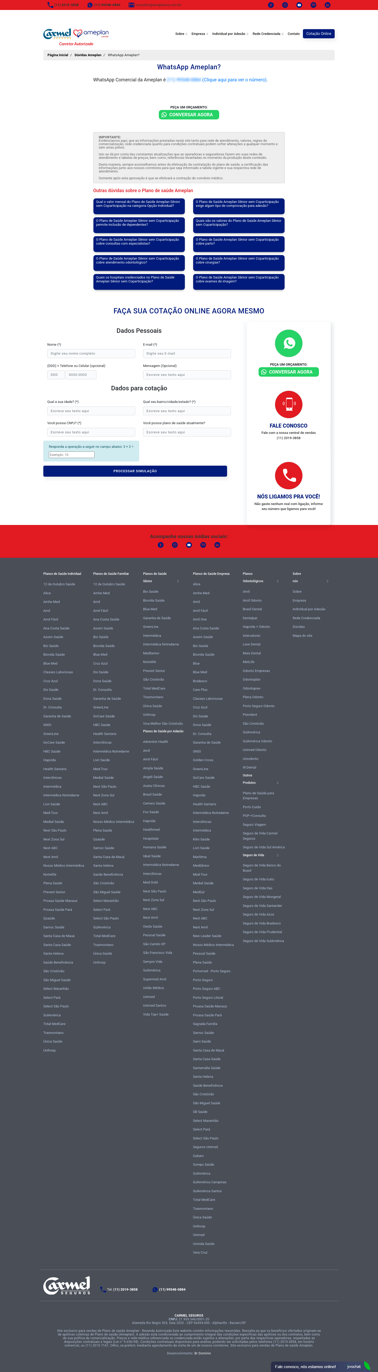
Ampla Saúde (153, 768)
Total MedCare (54, 1024)
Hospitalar (151, 838)
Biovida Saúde (54, 654)
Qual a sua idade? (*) (63, 402)
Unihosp (49, 1050)
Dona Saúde (52, 699)
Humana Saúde (154, 847)
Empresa (198, 34)
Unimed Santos (154, 1005)
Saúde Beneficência (58, 962)
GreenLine (51, 734)
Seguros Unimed (205, 1147)
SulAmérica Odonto (257, 741)
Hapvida (49, 760)
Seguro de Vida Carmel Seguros (260, 835)
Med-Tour (50, 813)
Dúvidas (299, 627)
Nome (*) (54, 344)
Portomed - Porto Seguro (211, 971)
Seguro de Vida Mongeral (262, 897)
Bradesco (200, 681)
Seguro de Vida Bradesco (262, 923)
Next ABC (50, 848)
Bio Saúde (51, 646)
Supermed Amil (154, 979)
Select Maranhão (56, 989)
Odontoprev (251, 688)
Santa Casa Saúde (57, 945)
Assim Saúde (53, 637)
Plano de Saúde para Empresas (258, 795)
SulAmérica (52, 1015)
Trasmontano (53, 1033)
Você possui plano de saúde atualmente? (174, 423)
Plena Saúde (52, 883)
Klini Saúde (201, 839)
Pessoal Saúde (154, 935)
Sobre (179, 34)
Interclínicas (52, 778)
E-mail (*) (150, 344)
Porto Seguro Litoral (208, 998)
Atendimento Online (320, 1367)
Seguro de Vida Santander (262, 906)
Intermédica (52, 786)
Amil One (200, 619)
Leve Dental (251, 644)
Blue (196, 663)
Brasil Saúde (152, 794)
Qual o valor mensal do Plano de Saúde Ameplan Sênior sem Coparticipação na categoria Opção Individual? (138, 204)
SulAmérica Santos (207, 1191)
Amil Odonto (252, 600)
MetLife (248, 662)
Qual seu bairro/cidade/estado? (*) (169, 402)
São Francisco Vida (157, 953)
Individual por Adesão (228, 34)
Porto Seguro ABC (206, 989)
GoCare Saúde (54, 742)
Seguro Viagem (254, 825)
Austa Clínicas (154, 786)
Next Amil (50, 857)
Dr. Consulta (52, 707)
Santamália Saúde (206, 1068)
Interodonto (251, 636)
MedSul (198, 892)
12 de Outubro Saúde (59, 584)
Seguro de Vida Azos (258, 914)
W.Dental (249, 767)
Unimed (149, 997)
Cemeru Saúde (154, 803)
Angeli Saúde (153, 777)
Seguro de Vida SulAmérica (263, 941)
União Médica (153, 988)
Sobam (198, 1156)
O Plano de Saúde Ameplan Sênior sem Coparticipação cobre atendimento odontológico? (137, 260)
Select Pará (51, 998)
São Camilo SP (154, 944)
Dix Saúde (51, 690)
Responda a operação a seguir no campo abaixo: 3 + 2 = (91, 447)
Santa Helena (53, 953)
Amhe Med (51, 602)
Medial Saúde (53, 822)
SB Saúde (200, 1112)
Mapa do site (302, 636)
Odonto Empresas (256, 671)
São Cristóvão (53, 971)
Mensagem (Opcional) (160, 366)
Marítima (200, 857)
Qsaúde (49, 918)
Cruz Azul (50, 681)
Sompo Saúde (203, 1164)
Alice (47, 593)
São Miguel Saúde (57, 980)
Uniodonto (251, 759)
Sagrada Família (205, 1024)
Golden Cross (203, 760)
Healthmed (151, 830)
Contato (294, 34)
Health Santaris (55, 769)
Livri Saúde (51, 804)
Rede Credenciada (267, 34)
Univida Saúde (203, 1244)
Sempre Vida (152, 962)
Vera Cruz (200, 1252)
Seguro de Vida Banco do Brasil (262, 867)
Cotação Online (318, 33)
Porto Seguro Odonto (259, 706)
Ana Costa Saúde (56, 628)
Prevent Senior (54, 892)
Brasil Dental (252, 609)
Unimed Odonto (254, 750)
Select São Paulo (56, 1006)
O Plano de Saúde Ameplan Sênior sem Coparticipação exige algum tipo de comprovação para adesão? (237, 204)
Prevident (250, 715)
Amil (46, 611)
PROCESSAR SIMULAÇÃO (135, 471)
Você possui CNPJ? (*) (64, 423)
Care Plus (200, 690)
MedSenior (151, 653)
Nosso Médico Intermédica (63, 866)
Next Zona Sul (54, 839)
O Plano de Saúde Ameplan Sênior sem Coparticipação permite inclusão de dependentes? (137, 223)
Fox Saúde (151, 812)
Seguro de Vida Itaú (257, 888)
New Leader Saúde (207, 936)
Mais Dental (252, 653)
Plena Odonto (253, 697)
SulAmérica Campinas (210, 1182)
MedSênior (201, 866)
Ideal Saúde (152, 856)
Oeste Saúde (152, 926)
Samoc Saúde (53, 927)
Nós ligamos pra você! (288, 496)
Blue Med (50, 663)
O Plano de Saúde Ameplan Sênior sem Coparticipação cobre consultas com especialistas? (137, 241)
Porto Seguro (203, 980)
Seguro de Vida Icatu (258, 879)
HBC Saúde (51, 751)
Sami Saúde (202, 1041)
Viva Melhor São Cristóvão (163, 724)
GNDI (47, 725)
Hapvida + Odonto (256, 627)
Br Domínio (203, 1353)
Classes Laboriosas (58, 672)
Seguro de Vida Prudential (262, 932)
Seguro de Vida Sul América (264, 847)
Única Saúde (52, 1041)
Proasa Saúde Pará (57, 910)
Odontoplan (251, 679)
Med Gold (150, 882)
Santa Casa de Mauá (59, 936)
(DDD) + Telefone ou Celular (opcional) (76, 366)
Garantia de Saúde (57, 716)
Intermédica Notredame (61, 795)
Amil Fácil (50, 619)
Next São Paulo (54, 830)
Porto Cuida (252, 807)
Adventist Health (155, 742)
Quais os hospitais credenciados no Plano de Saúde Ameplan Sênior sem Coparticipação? (135, 279)
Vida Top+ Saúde (156, 1014)
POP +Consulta (254, 816)
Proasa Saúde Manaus (60, 901)
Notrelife (49, 874)
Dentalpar (250, 618)
